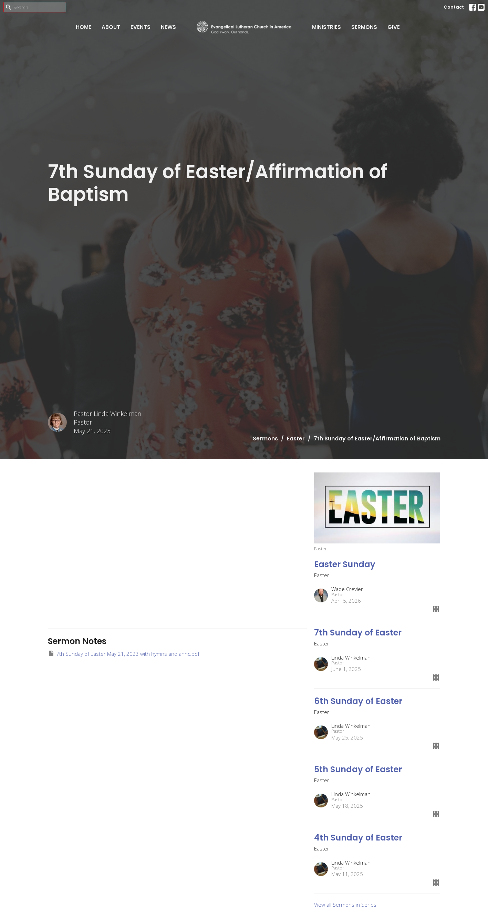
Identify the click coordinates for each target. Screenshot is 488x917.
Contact (454, 7)
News (168, 27)
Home (83, 27)
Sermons (364, 27)
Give (393, 27)
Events (140, 27)
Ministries (326, 27)
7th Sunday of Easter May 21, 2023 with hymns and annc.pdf (123, 653)
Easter (296, 438)
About (111, 27)
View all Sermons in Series (345, 904)
